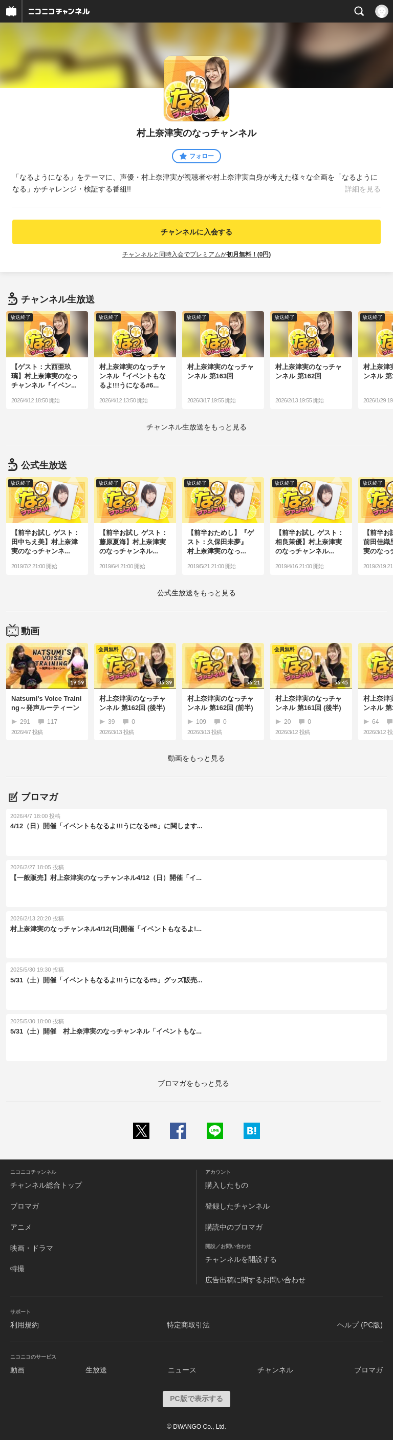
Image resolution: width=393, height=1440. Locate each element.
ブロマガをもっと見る (193, 1083)
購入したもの (226, 1185)
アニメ (21, 1227)
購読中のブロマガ (234, 1227)
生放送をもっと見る (196, 427)
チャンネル (275, 1370)
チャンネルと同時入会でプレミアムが (196, 254)
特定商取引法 (188, 1325)
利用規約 (24, 1325)
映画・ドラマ (31, 1248)
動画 (17, 1370)
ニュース (182, 1370)
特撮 (17, 1268)
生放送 (96, 1370)
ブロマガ (24, 1206)
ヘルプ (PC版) (360, 1325)
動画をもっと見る (196, 758)
